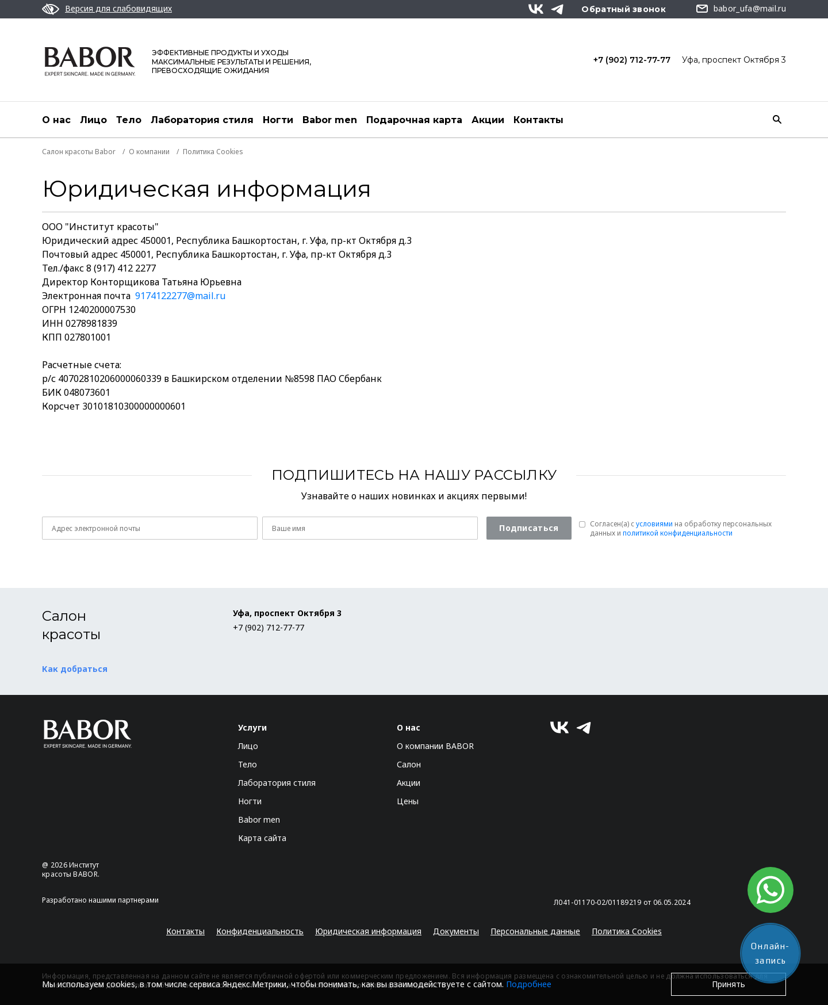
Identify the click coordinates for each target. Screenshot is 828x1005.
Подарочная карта (414, 119)
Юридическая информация (368, 931)
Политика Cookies (627, 931)
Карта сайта (262, 837)
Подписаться (528, 527)
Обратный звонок (623, 9)
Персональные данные (535, 931)
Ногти (278, 119)
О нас (56, 119)
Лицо (93, 119)
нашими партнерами (124, 900)
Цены (408, 801)
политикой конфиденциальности (678, 533)
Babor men (329, 119)
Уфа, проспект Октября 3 (734, 60)
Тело (128, 119)
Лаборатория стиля (202, 119)
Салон (409, 764)
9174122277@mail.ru (180, 295)
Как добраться (75, 668)
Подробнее (528, 984)
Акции (487, 119)
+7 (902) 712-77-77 (631, 60)
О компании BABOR (435, 745)
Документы (456, 931)
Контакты (538, 119)
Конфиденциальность (260, 931)
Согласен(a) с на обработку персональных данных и (681, 528)
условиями (654, 524)
